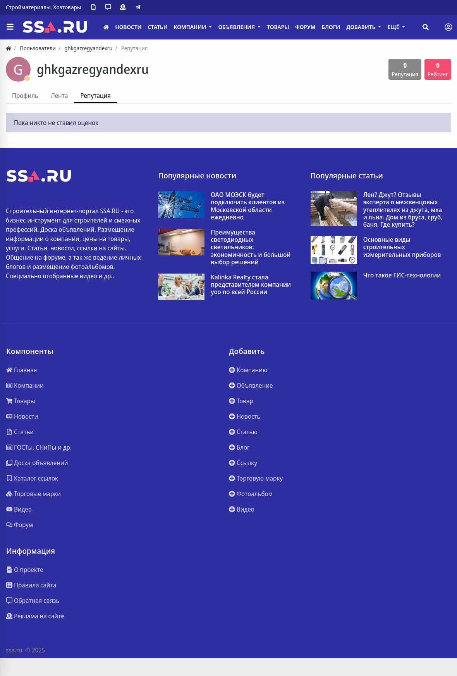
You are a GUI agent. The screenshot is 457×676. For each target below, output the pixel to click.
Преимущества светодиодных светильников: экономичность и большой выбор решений (250, 247)
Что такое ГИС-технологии (402, 275)
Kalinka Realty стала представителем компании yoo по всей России (251, 285)
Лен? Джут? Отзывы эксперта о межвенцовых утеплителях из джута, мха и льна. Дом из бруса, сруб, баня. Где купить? (403, 209)
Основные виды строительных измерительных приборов (402, 247)
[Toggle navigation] (448, 27)
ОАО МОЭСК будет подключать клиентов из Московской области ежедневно (248, 206)
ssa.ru (14, 650)
